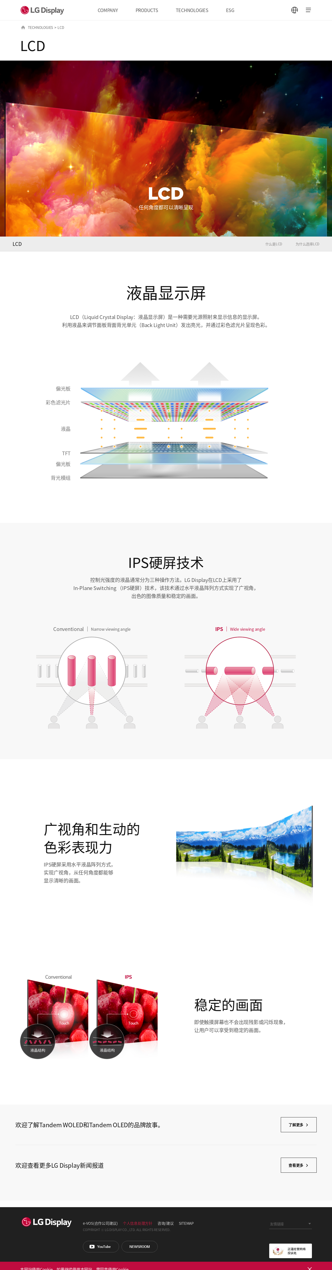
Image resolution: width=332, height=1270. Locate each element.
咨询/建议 (165, 1223)
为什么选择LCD (307, 243)
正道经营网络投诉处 (290, 1251)
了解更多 (296, 1124)
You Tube (101, 1246)
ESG (230, 10)
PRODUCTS (147, 10)
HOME (23, 27)
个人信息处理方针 (137, 1223)
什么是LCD (274, 243)
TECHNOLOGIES (192, 10)
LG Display (43, 10)
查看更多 (296, 1165)
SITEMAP (186, 1223)
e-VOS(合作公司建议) (100, 1223)
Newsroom (139, 1246)
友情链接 (277, 1223)
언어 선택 (294, 10)
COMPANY (108, 10)
